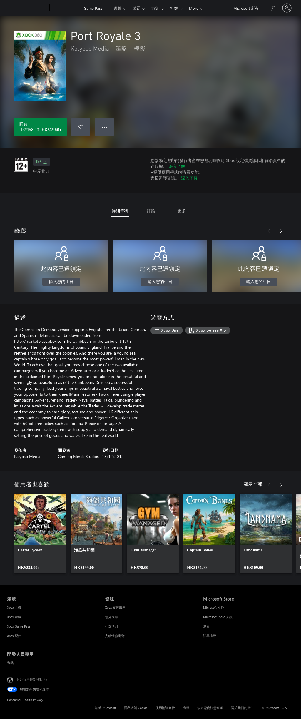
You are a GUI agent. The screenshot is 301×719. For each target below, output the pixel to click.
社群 (174, 8)
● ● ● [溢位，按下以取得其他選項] (104, 126)
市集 (155, 8)
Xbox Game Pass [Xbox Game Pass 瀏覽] (19, 626)
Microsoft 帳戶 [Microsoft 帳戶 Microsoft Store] (213, 607)
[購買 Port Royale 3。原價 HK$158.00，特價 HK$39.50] (40, 127)
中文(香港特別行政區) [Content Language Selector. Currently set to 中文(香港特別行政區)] (31, 679)
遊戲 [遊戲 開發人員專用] (10, 663)
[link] (40, 533)
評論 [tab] (151, 210)
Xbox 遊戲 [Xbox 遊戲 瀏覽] (14, 617)
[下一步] (281, 231)
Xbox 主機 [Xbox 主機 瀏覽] (14, 607)
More (193, 8)
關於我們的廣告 (242, 708)
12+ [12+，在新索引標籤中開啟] (41, 161)
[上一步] (269, 231)
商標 (186, 708)
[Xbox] (66, 8)
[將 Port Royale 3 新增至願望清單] (80, 127)
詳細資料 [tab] (120, 210)
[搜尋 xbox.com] (272, 7)
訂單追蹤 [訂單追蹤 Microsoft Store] (209, 636)
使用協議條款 (165, 708)
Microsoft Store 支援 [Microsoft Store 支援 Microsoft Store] (218, 617)
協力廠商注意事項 (210, 708)
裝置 (136, 8)
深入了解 (177, 166)
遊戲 (117, 8)
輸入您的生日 (61, 282)
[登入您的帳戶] (287, 8)
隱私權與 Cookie (136, 708)
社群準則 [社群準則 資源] (111, 626)
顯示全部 (252, 484)
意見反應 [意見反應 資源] (111, 617)
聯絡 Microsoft (105, 708)
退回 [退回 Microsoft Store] (206, 626)
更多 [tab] (182, 210)
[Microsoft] (27, 8)
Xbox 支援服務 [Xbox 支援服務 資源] (115, 607)
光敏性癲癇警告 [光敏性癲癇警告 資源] (116, 636)
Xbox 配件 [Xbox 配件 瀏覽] (14, 636)
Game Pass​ (93, 8)
